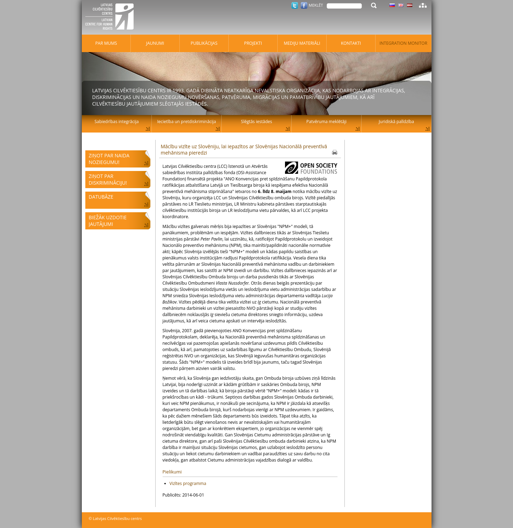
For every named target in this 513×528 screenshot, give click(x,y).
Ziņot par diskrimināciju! (108, 179)
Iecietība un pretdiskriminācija (186, 121)
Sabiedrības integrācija (116, 121)
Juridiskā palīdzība (396, 121)
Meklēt (316, 5)
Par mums (106, 43)
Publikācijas (204, 43)
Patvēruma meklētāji (326, 121)
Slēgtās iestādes (256, 121)
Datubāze (101, 196)
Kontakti (351, 43)
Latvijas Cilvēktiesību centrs (111, 17)
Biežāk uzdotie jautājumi (108, 220)
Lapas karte (423, 5)
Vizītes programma (188, 483)
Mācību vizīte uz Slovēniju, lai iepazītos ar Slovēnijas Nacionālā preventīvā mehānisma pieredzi (244, 149)
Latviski (409, 5)
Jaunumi (155, 43)
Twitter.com (294, 5)
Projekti (253, 43)
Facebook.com (304, 5)
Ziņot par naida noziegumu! (109, 158)
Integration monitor (403, 43)
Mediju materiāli (302, 43)
